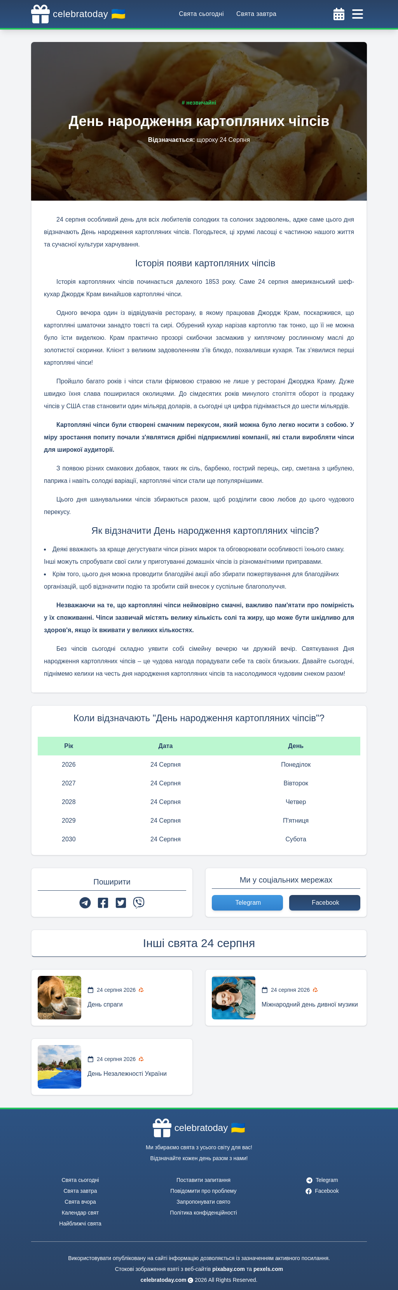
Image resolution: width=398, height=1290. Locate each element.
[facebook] (103, 903)
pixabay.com (228, 1269)
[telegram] (85, 903)
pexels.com (268, 1269)
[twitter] (121, 903)
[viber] (139, 903)
